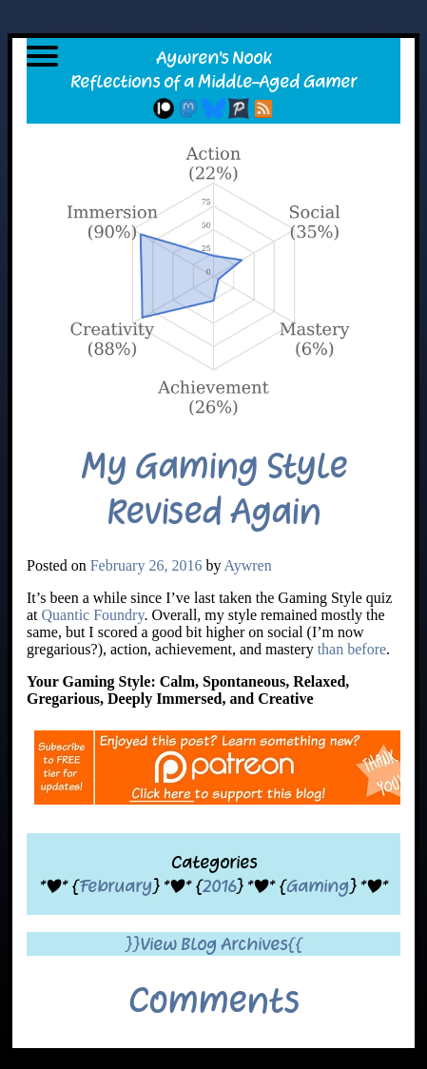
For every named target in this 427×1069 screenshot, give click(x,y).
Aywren (248, 565)
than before (352, 649)
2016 (219, 886)
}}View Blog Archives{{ (213, 944)
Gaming (317, 886)
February (115, 886)
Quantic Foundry (93, 615)
